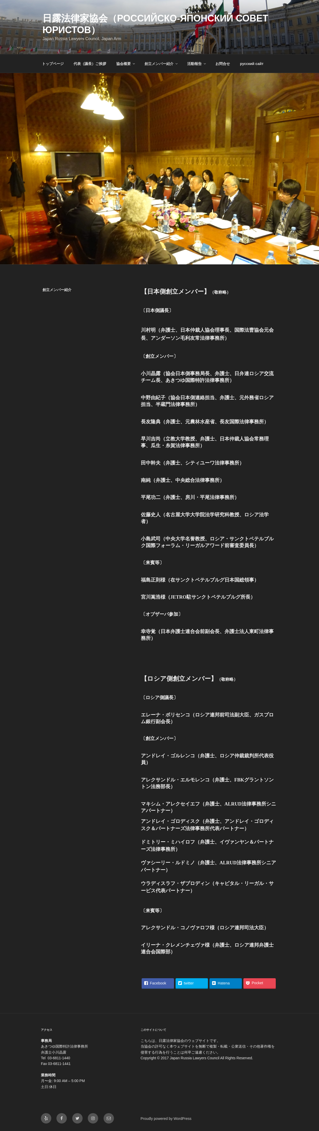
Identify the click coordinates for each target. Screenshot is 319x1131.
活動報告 (197, 64)
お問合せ (222, 64)
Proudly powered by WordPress (166, 1118)
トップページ (53, 64)
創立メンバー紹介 (161, 64)
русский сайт (252, 64)
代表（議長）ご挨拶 (90, 64)
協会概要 (126, 64)
